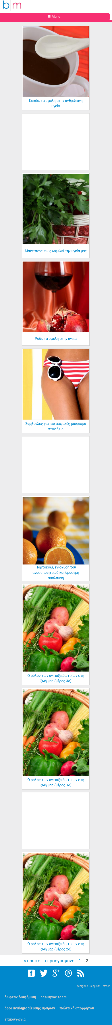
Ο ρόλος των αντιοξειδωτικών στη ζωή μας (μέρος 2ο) (55, 946)
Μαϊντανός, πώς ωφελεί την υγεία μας (56, 251)
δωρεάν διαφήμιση (20, 997)
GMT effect (103, 986)
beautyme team (54, 997)
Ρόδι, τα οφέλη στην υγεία (56, 339)
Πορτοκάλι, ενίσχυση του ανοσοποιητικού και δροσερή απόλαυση (56, 572)
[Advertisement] (60, 145)
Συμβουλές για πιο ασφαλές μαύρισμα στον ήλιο (55, 426)
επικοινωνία (14, 1019)
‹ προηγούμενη (59, 960)
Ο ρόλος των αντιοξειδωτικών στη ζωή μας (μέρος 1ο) (55, 782)
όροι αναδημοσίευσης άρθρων (29, 1008)
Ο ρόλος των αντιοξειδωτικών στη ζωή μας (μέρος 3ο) (55, 678)
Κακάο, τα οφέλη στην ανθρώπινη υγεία (56, 103)
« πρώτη (32, 960)
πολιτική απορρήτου (77, 1008)
